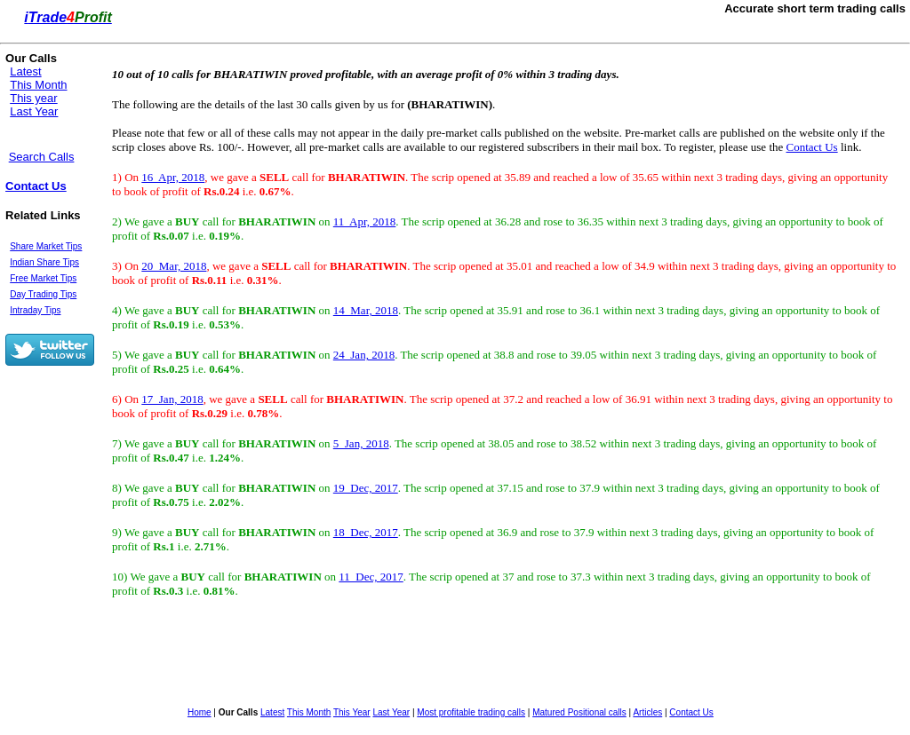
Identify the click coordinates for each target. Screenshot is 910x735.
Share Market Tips (46, 246)
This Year (352, 712)
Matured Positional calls (579, 712)
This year (33, 98)
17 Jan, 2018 (172, 399)
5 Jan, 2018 (361, 443)
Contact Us (36, 186)
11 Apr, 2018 (364, 221)
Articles (647, 712)
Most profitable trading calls (471, 712)
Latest (25, 71)
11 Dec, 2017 (371, 576)
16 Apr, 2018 (172, 177)
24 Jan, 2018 (364, 354)
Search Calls (42, 156)
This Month (38, 84)
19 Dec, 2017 (365, 487)
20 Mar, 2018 (173, 266)
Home (200, 712)
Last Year (34, 111)
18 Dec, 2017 (365, 532)
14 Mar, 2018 (365, 310)
